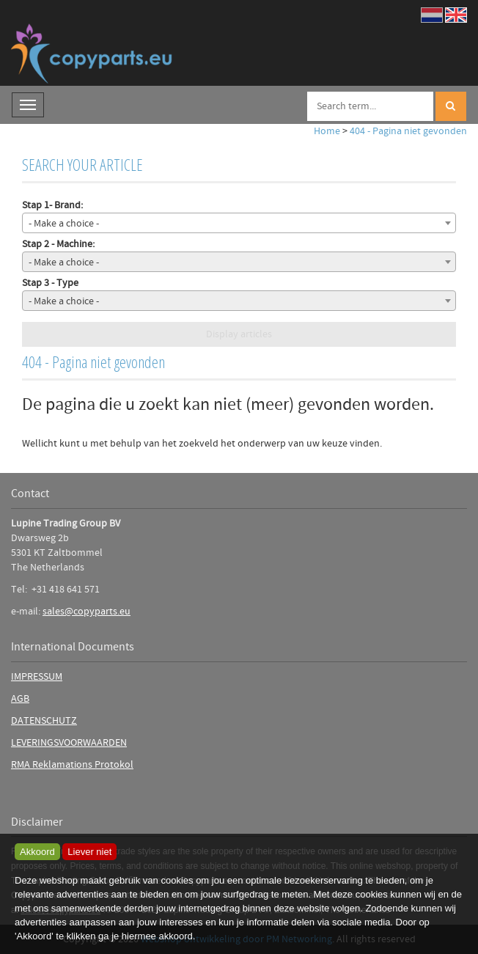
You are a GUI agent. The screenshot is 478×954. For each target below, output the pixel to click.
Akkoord (37, 851)
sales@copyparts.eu (86, 611)
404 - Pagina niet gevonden (408, 131)
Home (327, 131)
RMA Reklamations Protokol (72, 764)
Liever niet (89, 851)
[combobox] (239, 223)
